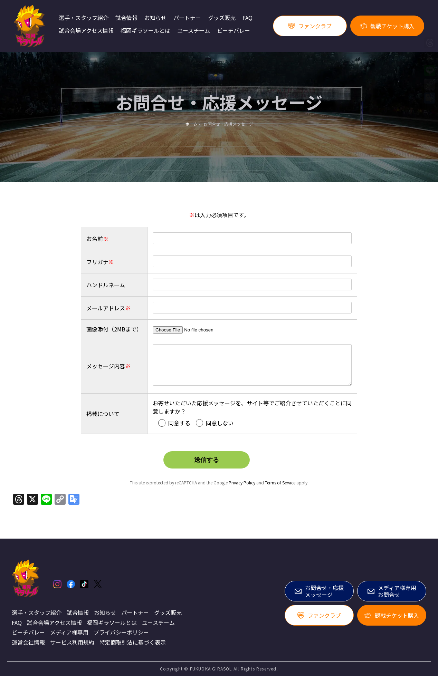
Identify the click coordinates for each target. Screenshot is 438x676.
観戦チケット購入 (387, 26)
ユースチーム (193, 31)
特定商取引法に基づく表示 (132, 642)
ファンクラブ (310, 26)
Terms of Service (280, 482)
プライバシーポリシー (121, 632)
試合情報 (126, 18)
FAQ (247, 18)
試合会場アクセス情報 (86, 31)
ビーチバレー (233, 31)
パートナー (187, 18)
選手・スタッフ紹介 (83, 18)
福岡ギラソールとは (145, 31)
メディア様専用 (69, 632)
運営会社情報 (28, 642)
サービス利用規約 (72, 642)
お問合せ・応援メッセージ (319, 591)
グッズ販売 (222, 18)
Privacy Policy (242, 482)
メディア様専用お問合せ (392, 591)
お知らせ (155, 18)
